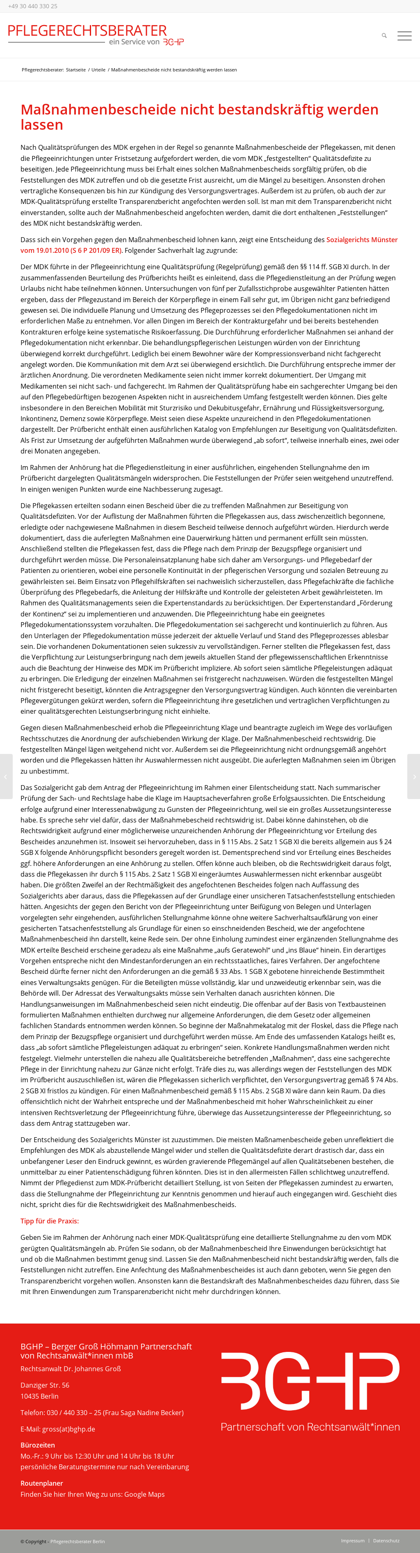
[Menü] (402, 35)
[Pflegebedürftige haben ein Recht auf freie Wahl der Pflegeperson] (413, 776)
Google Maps (144, 1494)
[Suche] (384, 35)
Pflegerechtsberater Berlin (77, 1541)
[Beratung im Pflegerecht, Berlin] (96, 35)
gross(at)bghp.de (68, 1429)
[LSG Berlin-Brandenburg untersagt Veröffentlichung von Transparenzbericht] (6, 776)
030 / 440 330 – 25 (74, 1412)
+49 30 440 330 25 (32, 6)
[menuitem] (384, 35)
